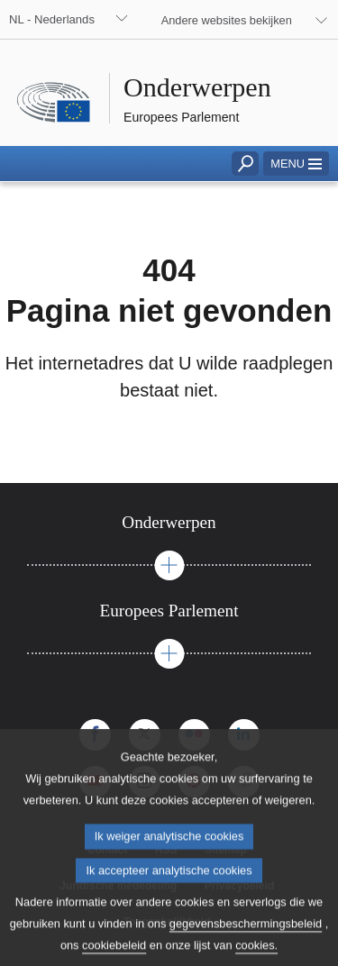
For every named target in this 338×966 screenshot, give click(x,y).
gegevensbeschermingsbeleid (245, 936)
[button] (296, 163)
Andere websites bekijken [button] (226, 20)
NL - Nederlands (52, 19)
